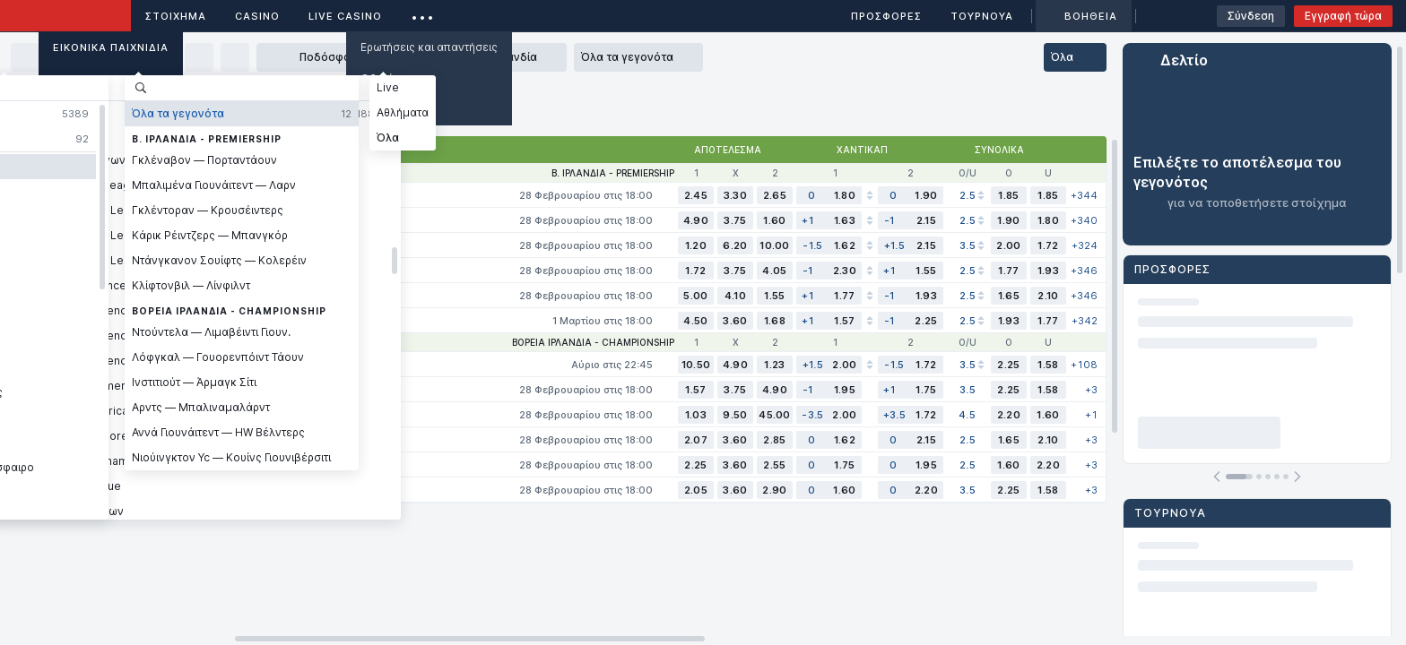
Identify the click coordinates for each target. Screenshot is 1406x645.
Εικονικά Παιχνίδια (111, 47)
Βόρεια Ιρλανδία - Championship (593, 342)
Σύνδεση (1251, 15)
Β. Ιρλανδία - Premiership (612, 173)
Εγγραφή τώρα (1343, 15)
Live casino (345, 16)
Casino (257, 16)
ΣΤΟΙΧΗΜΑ (175, 16)
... (423, 13)
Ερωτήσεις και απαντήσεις (429, 47)
